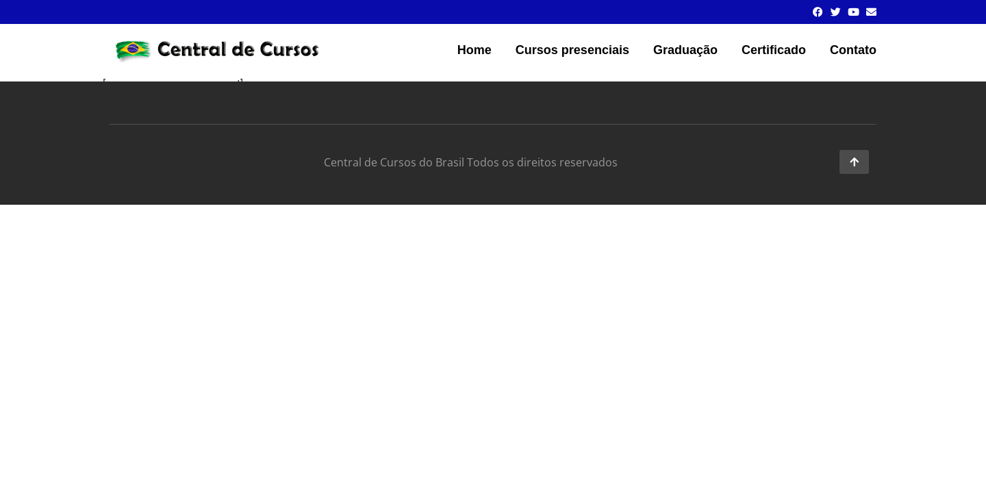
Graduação (685, 50)
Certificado (774, 50)
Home (474, 50)
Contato (853, 50)
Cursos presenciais (572, 50)
